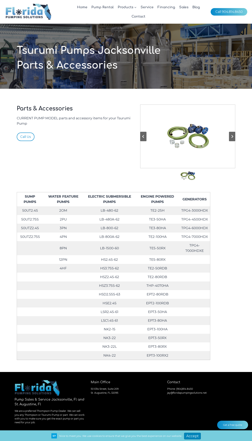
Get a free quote (232, 424)
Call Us (25, 137)
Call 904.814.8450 (229, 12)
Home (82, 7)
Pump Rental (102, 7)
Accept (192, 436)
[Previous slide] (143, 136)
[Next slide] (232, 136)
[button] (188, 175)
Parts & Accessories (45, 109)
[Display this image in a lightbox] (187, 136)
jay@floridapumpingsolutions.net (187, 392)
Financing (166, 7)
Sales (183, 7)
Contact (138, 16)
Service (147, 7)
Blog (196, 7)
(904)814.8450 (184, 388)
